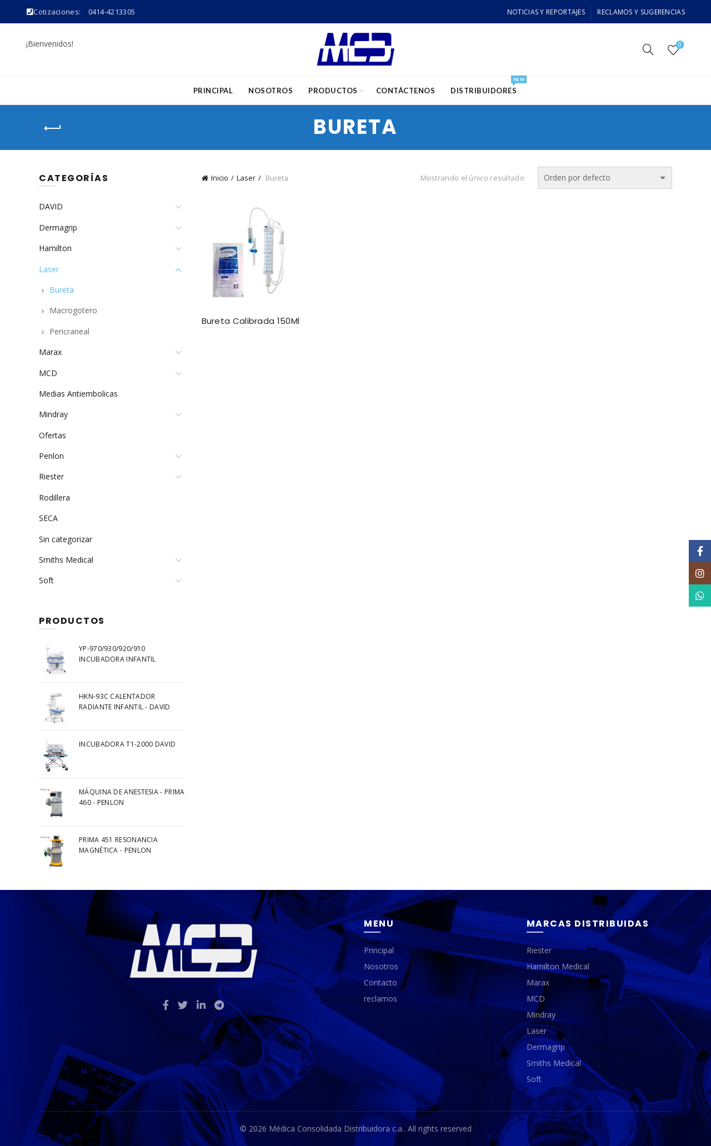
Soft (46, 580)
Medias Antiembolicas (78, 393)
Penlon (51, 456)
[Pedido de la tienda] (605, 178)
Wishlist (679, 45)
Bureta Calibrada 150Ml (251, 321)
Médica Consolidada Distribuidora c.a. (336, 1128)
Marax (50, 352)
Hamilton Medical (558, 966)
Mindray (53, 414)
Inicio (219, 178)
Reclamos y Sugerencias (641, 12)
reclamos (380, 998)
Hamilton (55, 248)
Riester (51, 476)
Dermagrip (58, 227)
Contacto (380, 982)
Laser (246, 178)
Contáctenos (405, 90)
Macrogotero (73, 310)
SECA (48, 518)
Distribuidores (487, 86)
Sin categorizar (65, 539)
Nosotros (270, 90)
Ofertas (52, 435)
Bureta (61, 289)
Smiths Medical (66, 559)
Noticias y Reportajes (546, 12)
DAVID (51, 206)
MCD (48, 373)
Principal (213, 90)
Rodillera (54, 497)
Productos (333, 90)
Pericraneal (69, 331)
